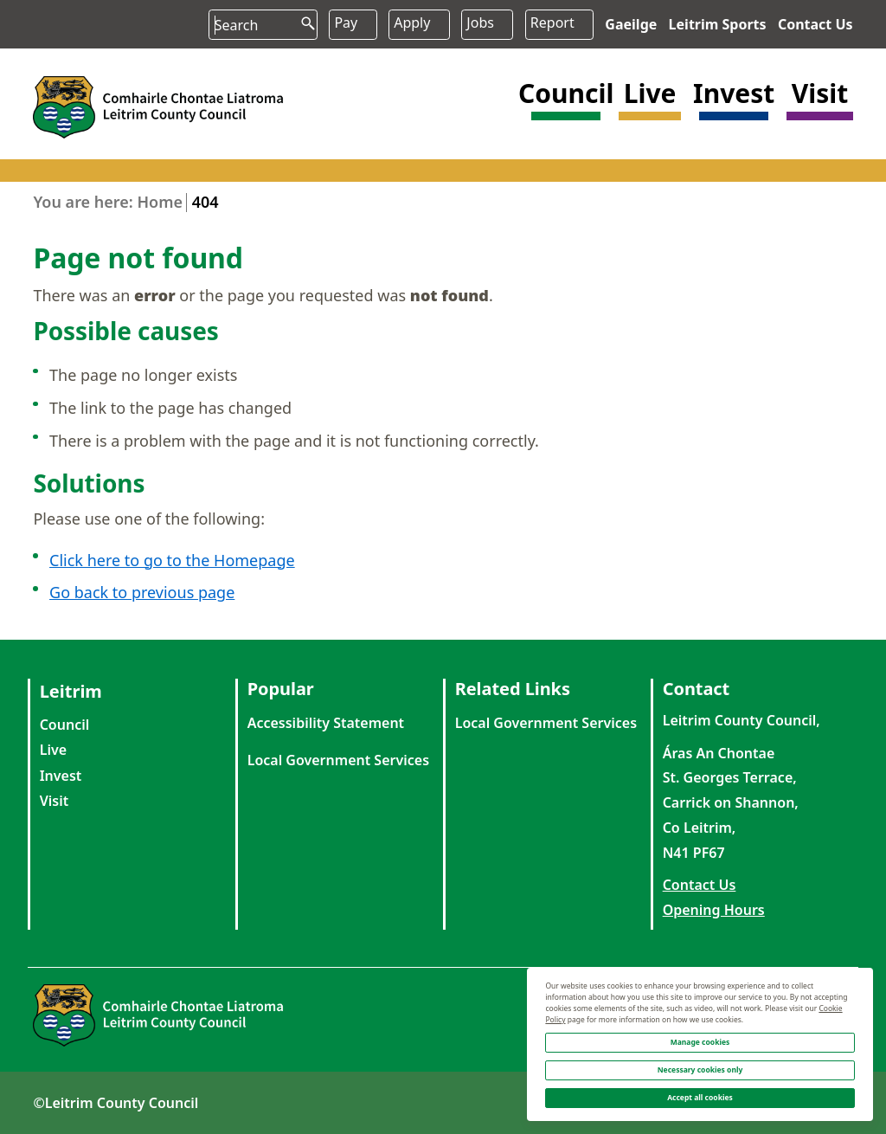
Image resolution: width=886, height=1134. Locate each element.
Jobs (480, 22)
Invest (61, 775)
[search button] (301, 18)
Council (65, 724)
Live (53, 749)
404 (205, 201)
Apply (412, 22)
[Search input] (262, 25)
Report (552, 22)
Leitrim (71, 691)
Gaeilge (631, 24)
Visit (54, 800)
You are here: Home (108, 201)
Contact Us (815, 24)
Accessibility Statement (325, 722)
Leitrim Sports (718, 24)
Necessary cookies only (700, 1069)
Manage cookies (700, 1042)
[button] (565, 106)
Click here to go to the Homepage (172, 560)
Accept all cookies (700, 1097)
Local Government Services (338, 760)
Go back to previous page (141, 593)
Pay (345, 22)
